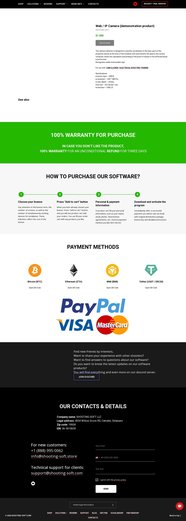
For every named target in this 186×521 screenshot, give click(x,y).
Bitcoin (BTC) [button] (35, 281)
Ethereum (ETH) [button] (73, 281)
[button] (168, 4)
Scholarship (117, 513)
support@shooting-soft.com (57, 473)
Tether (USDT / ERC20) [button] (151, 281)
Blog (94, 513)
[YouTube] (148, 4)
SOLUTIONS (75, 4)
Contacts (93, 518)
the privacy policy (118, 479)
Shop (49, 513)
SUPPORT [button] (103, 4)
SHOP (62, 4)
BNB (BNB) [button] (112, 281)
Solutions (60, 513)
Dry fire (104, 513)
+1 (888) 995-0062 (47, 450)
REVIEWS (90, 4)
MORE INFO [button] (119, 4)
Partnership (132, 513)
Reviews (73, 513)
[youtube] (33, 483)
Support (84, 513)
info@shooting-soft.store (54, 456)
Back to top (175, 516)
